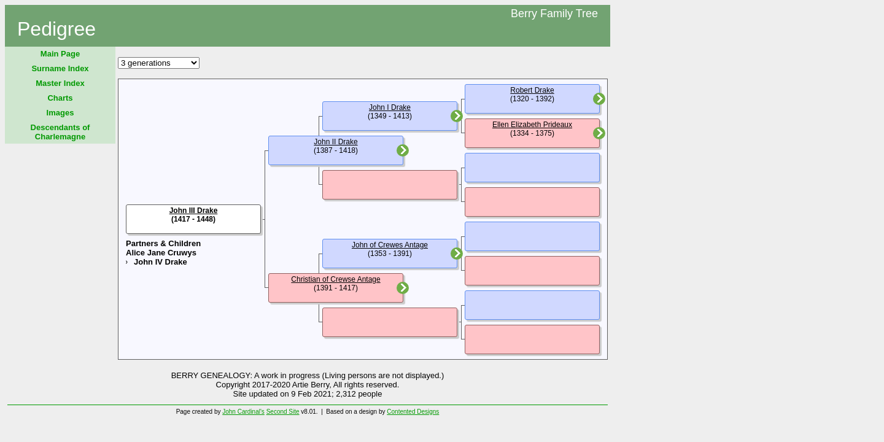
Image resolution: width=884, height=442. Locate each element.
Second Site (283, 411)
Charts (59, 98)
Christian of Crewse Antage (335, 279)
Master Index (60, 83)
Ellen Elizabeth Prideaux (532, 124)
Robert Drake (532, 90)
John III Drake (193, 210)
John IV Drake (160, 261)
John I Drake (390, 107)
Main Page (60, 53)
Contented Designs (413, 411)
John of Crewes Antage (390, 245)
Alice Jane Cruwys (161, 252)
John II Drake (335, 142)
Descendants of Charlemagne (60, 132)
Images (60, 112)
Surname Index (59, 68)
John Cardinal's (243, 411)
